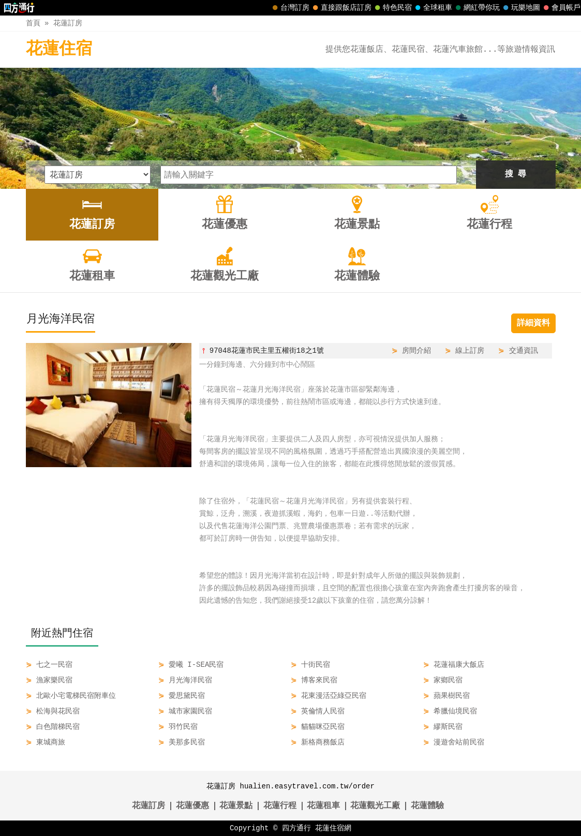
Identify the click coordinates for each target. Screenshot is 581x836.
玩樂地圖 (520, 8)
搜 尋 (516, 174)
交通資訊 (523, 350)
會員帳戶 (560, 8)
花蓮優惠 (192, 806)
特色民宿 (392, 8)
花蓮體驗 (427, 806)
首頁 (33, 23)
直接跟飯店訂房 (340, 8)
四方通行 (296, 828)
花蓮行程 (279, 806)
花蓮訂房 (67, 23)
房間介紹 (416, 350)
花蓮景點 (235, 806)
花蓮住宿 (59, 49)
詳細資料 (533, 323)
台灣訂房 (289, 8)
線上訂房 (469, 350)
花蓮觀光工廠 (375, 806)
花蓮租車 (323, 806)
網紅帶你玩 (476, 8)
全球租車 (432, 8)
